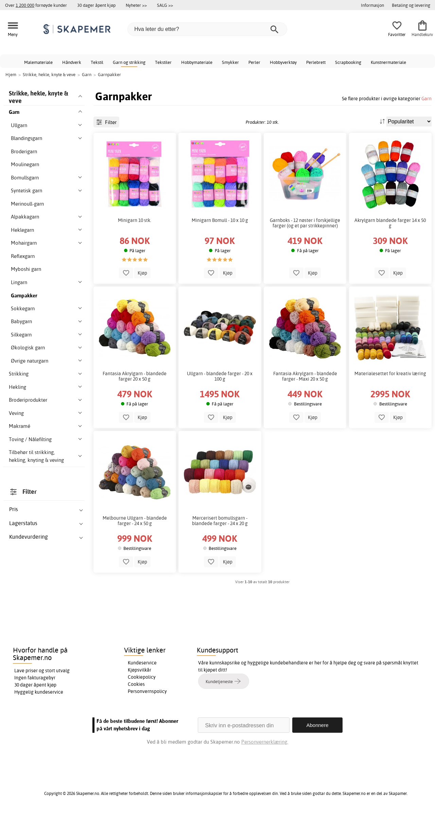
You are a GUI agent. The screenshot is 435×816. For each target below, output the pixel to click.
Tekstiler (163, 62)
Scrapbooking (348, 62)
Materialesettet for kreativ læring (390, 412)
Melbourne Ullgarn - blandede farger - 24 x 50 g (135, 559)
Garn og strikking (129, 62)
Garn (426, 98)
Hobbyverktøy (283, 62)
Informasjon (372, 5)
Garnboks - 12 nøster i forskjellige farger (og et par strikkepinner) (305, 261)
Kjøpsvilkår (139, 671)
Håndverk (71, 62)
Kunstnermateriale (388, 62)
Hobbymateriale (196, 62)
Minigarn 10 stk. (134, 258)
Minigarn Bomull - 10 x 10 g (220, 258)
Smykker (230, 62)
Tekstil (97, 62)
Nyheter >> (136, 5)
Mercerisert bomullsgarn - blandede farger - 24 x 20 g (220, 559)
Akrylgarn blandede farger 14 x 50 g (390, 261)
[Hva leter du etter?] (207, 29)
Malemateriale (38, 62)
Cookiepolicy (142, 678)
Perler (254, 62)
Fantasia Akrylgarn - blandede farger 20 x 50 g (135, 414)
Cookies (136, 685)
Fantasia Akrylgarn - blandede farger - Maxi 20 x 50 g (305, 414)
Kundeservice (142, 664)
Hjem (10, 74)
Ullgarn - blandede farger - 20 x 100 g (220, 414)
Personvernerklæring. (264, 743)
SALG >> (165, 5)
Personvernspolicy (147, 693)
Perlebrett (316, 62)
